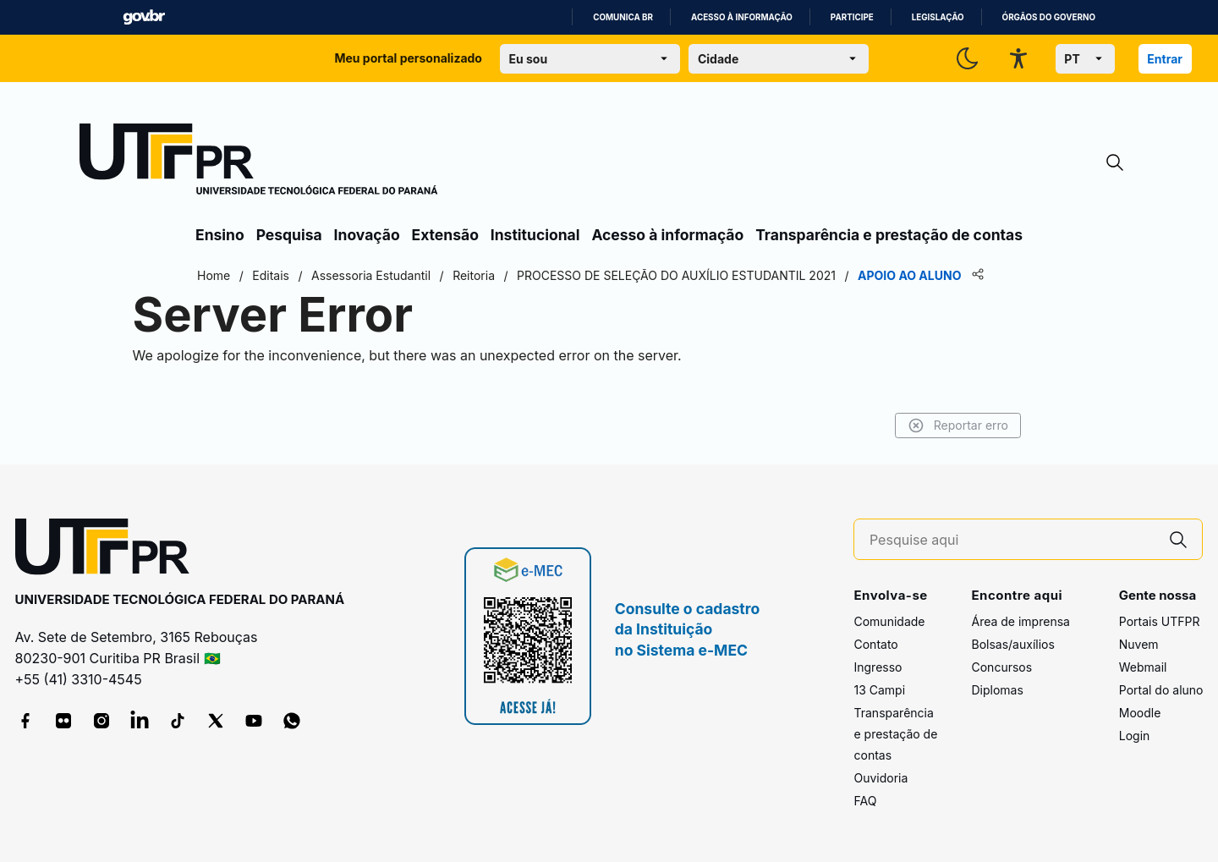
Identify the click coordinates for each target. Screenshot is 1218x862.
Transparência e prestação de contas (889, 235)
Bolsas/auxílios (1012, 644)
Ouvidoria (880, 778)
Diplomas (997, 690)
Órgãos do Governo (1048, 17)
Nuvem (1139, 644)
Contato (875, 644)
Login (1134, 735)
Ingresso (877, 667)
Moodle (1140, 713)
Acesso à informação (742, 17)
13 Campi (879, 690)
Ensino (219, 235)
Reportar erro (958, 425)
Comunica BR (623, 17)
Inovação (367, 235)
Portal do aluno (1161, 690)
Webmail (1143, 667)
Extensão (445, 235)
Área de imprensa (1020, 621)
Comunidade (888, 621)
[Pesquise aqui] (1012, 540)
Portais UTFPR (1159, 621)
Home (213, 275)
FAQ (864, 800)
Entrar (1164, 59)
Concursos (1001, 667)
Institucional (535, 235)
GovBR (144, 17)
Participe (852, 17)
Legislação (938, 17)
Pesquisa (289, 235)
